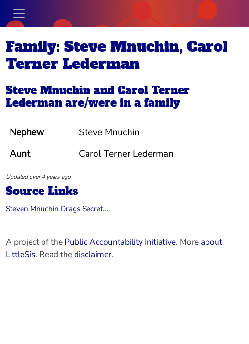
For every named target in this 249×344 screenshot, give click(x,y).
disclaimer (92, 254)
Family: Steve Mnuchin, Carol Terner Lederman (116, 55)
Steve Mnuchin (48, 90)
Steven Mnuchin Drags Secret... (57, 209)
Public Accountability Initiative (120, 241)
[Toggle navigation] (19, 13)
